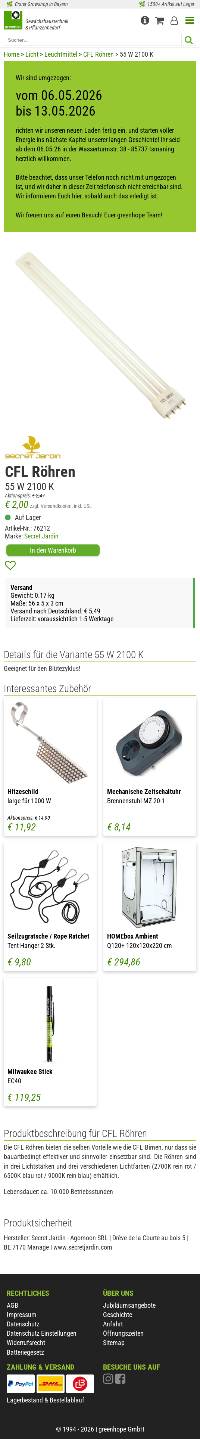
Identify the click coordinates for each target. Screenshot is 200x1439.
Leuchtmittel (60, 54)
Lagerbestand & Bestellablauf (45, 1400)
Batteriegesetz (25, 1352)
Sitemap (114, 1343)
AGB (12, 1305)
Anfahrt (113, 1324)
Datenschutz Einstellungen (41, 1333)
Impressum (22, 1315)
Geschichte (117, 1315)
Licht (31, 54)
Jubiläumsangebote (129, 1305)
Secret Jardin (41, 536)
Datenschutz (23, 1324)
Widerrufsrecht (26, 1343)
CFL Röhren (98, 54)
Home (11, 54)
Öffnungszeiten (123, 1333)
